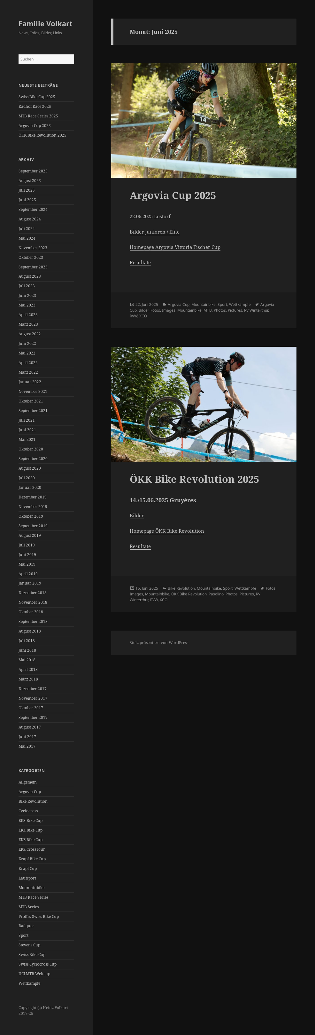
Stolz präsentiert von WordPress (159, 642)
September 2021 (33, 410)
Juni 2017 (27, 736)
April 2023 (28, 314)
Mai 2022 (27, 353)
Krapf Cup (28, 868)
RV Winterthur (256, 310)
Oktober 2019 (31, 516)
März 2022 (28, 372)
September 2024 (33, 209)
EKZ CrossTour (32, 849)
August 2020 (30, 468)
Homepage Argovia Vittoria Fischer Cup (175, 247)
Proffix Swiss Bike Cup (39, 916)
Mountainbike (31, 887)
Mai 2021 (27, 439)
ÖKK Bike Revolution (189, 594)
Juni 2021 (27, 430)
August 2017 (30, 727)
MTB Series (29, 907)
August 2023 (30, 276)
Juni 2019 (27, 554)
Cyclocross (28, 811)
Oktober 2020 (31, 449)
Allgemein (28, 782)
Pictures (235, 310)
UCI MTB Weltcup (34, 973)
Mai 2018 (27, 660)
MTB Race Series (33, 897)
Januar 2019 (30, 583)
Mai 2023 (27, 305)
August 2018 (30, 631)
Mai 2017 (27, 746)
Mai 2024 (27, 238)
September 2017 (33, 717)
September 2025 (33, 171)
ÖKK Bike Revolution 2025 (42, 135)
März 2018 (28, 679)
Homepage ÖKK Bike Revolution (167, 531)
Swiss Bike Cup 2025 (37, 97)
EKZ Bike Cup (30, 830)
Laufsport (27, 878)
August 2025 (30, 180)
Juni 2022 (27, 343)
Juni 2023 (27, 295)
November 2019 (33, 506)
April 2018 (28, 669)
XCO (143, 316)
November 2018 (33, 602)
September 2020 (33, 458)
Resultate (140, 262)
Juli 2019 (27, 545)
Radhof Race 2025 (35, 106)
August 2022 (30, 334)
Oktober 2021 (31, 401)
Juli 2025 (27, 190)
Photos (220, 310)
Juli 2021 (27, 420)
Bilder (144, 310)
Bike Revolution (33, 801)
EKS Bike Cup (30, 820)
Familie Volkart (46, 23)
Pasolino (216, 594)
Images (168, 310)
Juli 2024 (27, 228)
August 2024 (30, 219)
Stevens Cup (29, 945)
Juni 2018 (27, 650)
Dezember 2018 (33, 592)
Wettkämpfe (29, 983)
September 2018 (33, 621)
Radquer (26, 925)
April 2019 (28, 574)
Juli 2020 (27, 478)
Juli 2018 (27, 640)
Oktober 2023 (31, 257)
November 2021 (33, 391)
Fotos (155, 310)
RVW (133, 316)
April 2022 (28, 362)
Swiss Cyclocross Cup (38, 964)
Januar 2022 (30, 382)
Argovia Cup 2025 (35, 125)
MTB (208, 310)
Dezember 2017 (33, 688)
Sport (23, 935)
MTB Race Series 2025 (38, 116)
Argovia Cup (30, 791)
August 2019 (30, 535)
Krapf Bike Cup (32, 859)
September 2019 (33, 526)
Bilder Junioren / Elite (155, 231)
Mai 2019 (27, 564)
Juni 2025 (27, 200)
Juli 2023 (27, 286)
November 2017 (33, 698)
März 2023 (28, 324)
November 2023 (33, 248)
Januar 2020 (30, 487)
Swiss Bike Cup (32, 954)
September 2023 (33, 267)
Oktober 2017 (31, 708)
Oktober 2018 (31, 612)
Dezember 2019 (33, 497)
